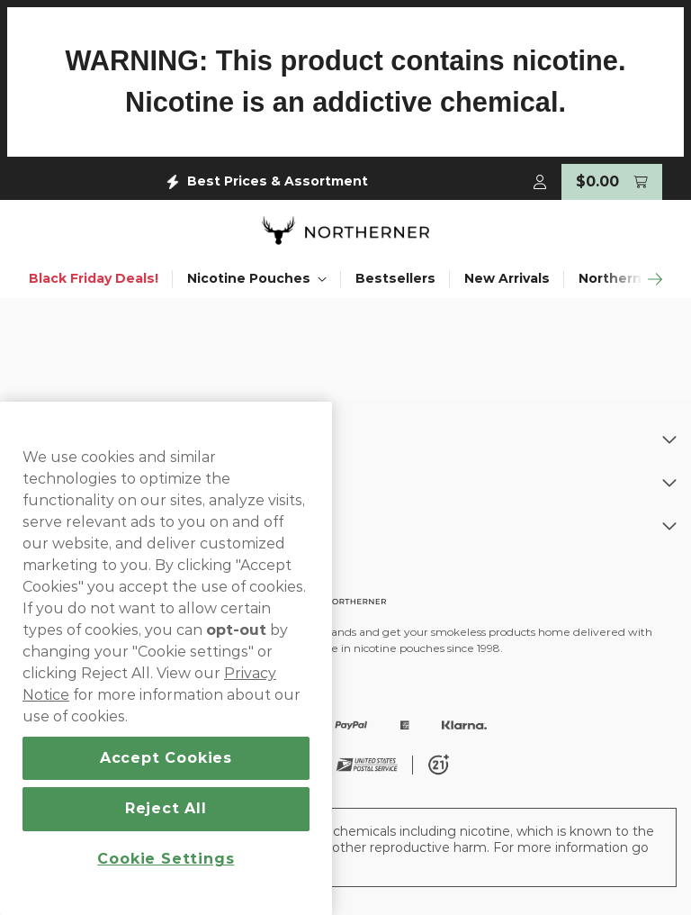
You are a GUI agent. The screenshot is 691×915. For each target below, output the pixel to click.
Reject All (166, 808)
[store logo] (345, 227)
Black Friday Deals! (93, 276)
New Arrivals (507, 276)
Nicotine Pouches (257, 276)
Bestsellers (395, 276)
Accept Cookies (166, 757)
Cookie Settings (165, 858)
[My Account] (540, 179)
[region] (166, 658)
